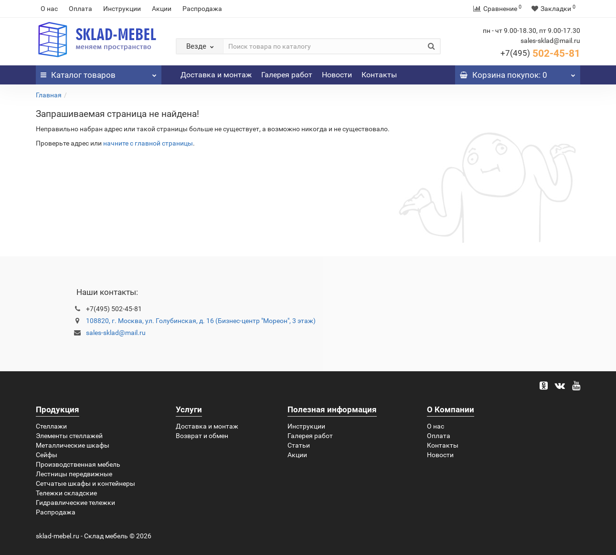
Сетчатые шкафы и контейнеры (85, 483)
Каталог (99, 72)
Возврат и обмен (202, 436)
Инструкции (122, 8)
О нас (49, 8)
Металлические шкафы (72, 445)
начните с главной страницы (148, 143)
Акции (161, 8)
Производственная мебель (78, 464)
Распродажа (202, 8)
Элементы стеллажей (69, 436)
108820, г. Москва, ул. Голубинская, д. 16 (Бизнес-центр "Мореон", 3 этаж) (201, 321)
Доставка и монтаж (216, 74)
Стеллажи (51, 426)
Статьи (298, 445)
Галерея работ (286, 74)
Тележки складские (66, 493)
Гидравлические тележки (75, 502)
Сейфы (46, 455)
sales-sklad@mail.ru (116, 332)
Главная (49, 95)
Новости (337, 74)
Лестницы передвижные (74, 474)
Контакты (379, 74)
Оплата (80, 8)
